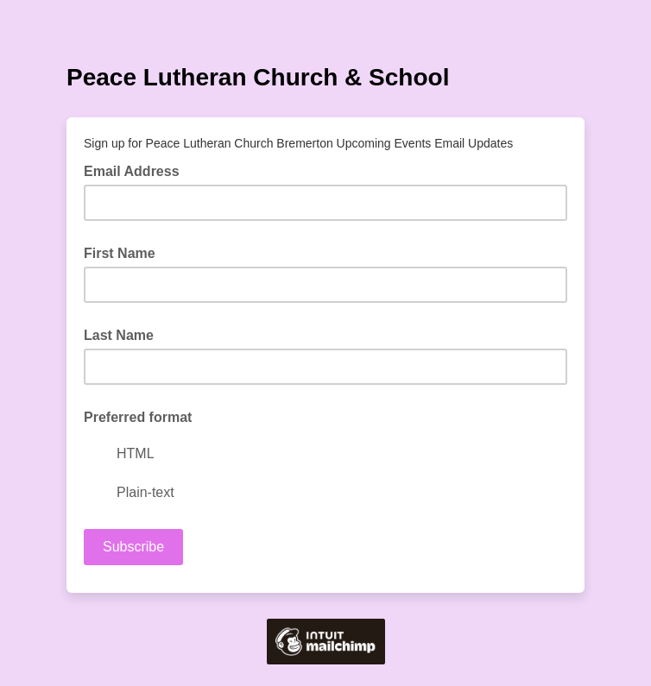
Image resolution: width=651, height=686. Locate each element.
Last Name (119, 335)
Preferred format (138, 417)
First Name (119, 253)
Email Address (137, 169)
